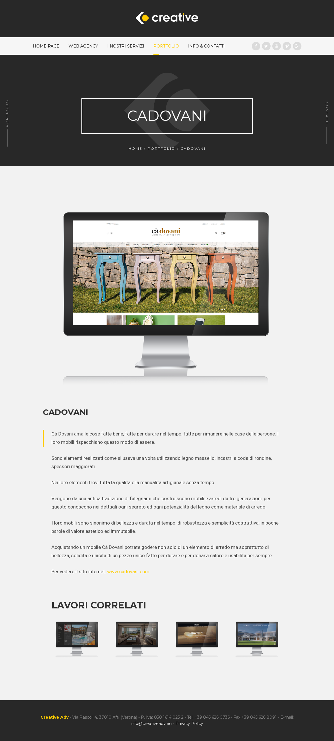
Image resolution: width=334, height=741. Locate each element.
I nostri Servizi (125, 46)
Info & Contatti (206, 46)
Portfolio (166, 46)
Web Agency (83, 46)
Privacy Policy (189, 723)
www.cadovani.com (128, 571)
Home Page (46, 46)
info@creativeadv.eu (151, 723)
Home (136, 148)
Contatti (327, 113)
